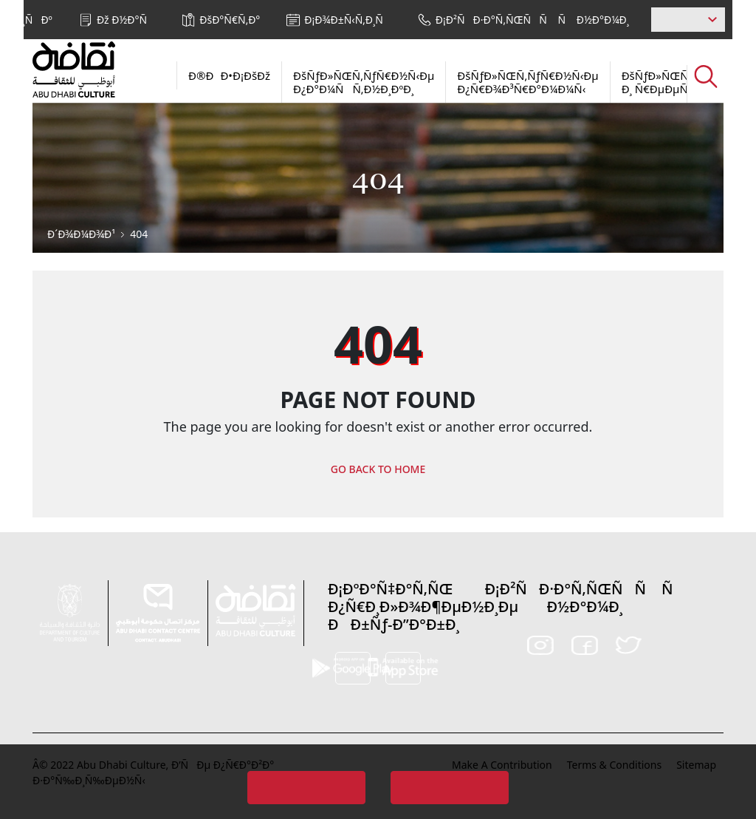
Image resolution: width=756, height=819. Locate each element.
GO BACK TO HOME (378, 469)
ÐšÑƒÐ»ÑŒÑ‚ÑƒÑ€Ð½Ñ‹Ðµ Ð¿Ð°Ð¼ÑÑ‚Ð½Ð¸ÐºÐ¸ (363, 82)
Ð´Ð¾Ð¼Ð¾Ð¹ (81, 234)
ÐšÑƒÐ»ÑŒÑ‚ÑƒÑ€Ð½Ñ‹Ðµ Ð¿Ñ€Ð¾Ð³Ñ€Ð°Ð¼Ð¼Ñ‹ (527, 82)
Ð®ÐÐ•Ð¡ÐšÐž (229, 75)
